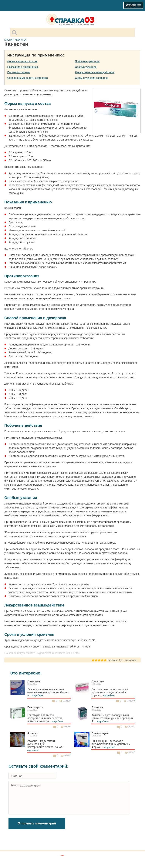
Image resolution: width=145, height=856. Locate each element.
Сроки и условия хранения (91, 77)
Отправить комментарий (37, 823)
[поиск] (75, 32)
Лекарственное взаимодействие (94, 72)
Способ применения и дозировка (27, 77)
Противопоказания (18, 72)
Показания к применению (22, 66)
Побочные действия (87, 61)
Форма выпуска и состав (22, 61)
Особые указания (85, 66)
